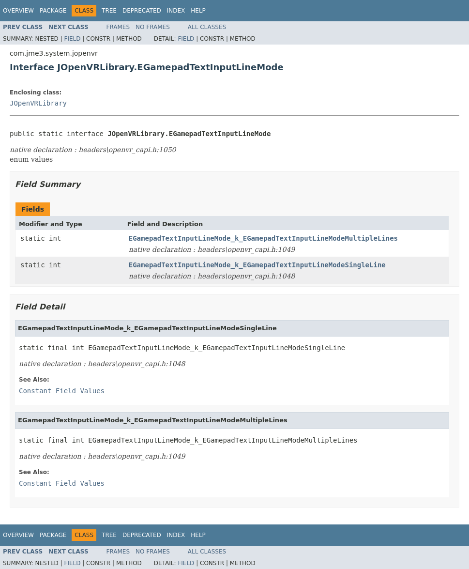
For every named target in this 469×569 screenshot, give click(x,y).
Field (72, 38)
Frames (118, 27)
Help (198, 10)
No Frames (153, 27)
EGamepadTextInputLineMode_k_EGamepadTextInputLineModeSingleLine (257, 265)
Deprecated (141, 10)
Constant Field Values (62, 391)
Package (53, 10)
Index (176, 10)
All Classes (207, 27)
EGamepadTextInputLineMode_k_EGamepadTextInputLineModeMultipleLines (263, 238)
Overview (18, 10)
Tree (109, 10)
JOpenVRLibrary (38, 103)
